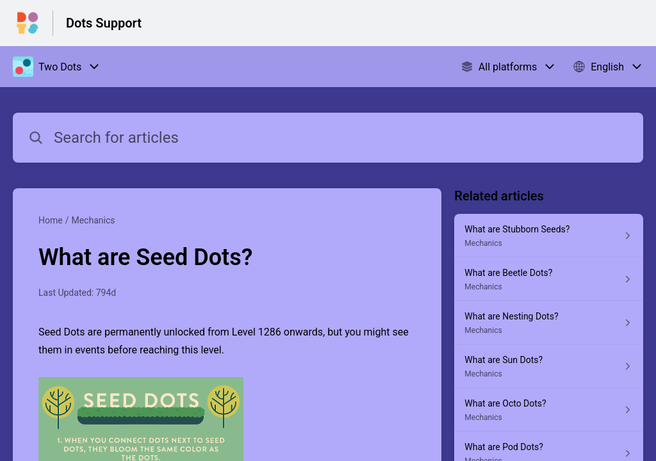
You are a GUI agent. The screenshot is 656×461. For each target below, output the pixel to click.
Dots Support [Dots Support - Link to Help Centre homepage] (104, 23)
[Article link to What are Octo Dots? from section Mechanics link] (548, 410)
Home (50, 220)
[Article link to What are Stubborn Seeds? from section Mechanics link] (548, 235)
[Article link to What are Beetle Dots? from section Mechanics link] (548, 279)
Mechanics (93, 220)
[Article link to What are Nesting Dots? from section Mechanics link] (548, 322)
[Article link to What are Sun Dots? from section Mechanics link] (548, 366)
